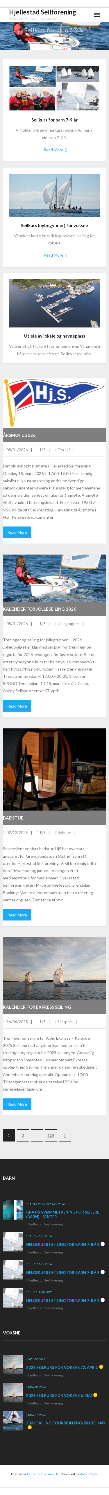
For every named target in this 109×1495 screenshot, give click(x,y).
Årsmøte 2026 (19, 435)
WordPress (89, 1474)
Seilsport (65, 1021)
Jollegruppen (69, 623)
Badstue (13, 817)
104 (50, 1135)
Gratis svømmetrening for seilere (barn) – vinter (62, 1214)
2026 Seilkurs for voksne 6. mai (59, 1395)
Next (65, 1136)
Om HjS (64, 450)
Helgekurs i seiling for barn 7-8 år (62, 1244)
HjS (43, 450)
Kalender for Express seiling (37, 1007)
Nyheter (64, 832)
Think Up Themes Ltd (42, 1474)
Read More (53, 149)
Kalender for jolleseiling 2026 (39, 609)
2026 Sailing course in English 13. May (66, 1423)
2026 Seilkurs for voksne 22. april (62, 1367)
